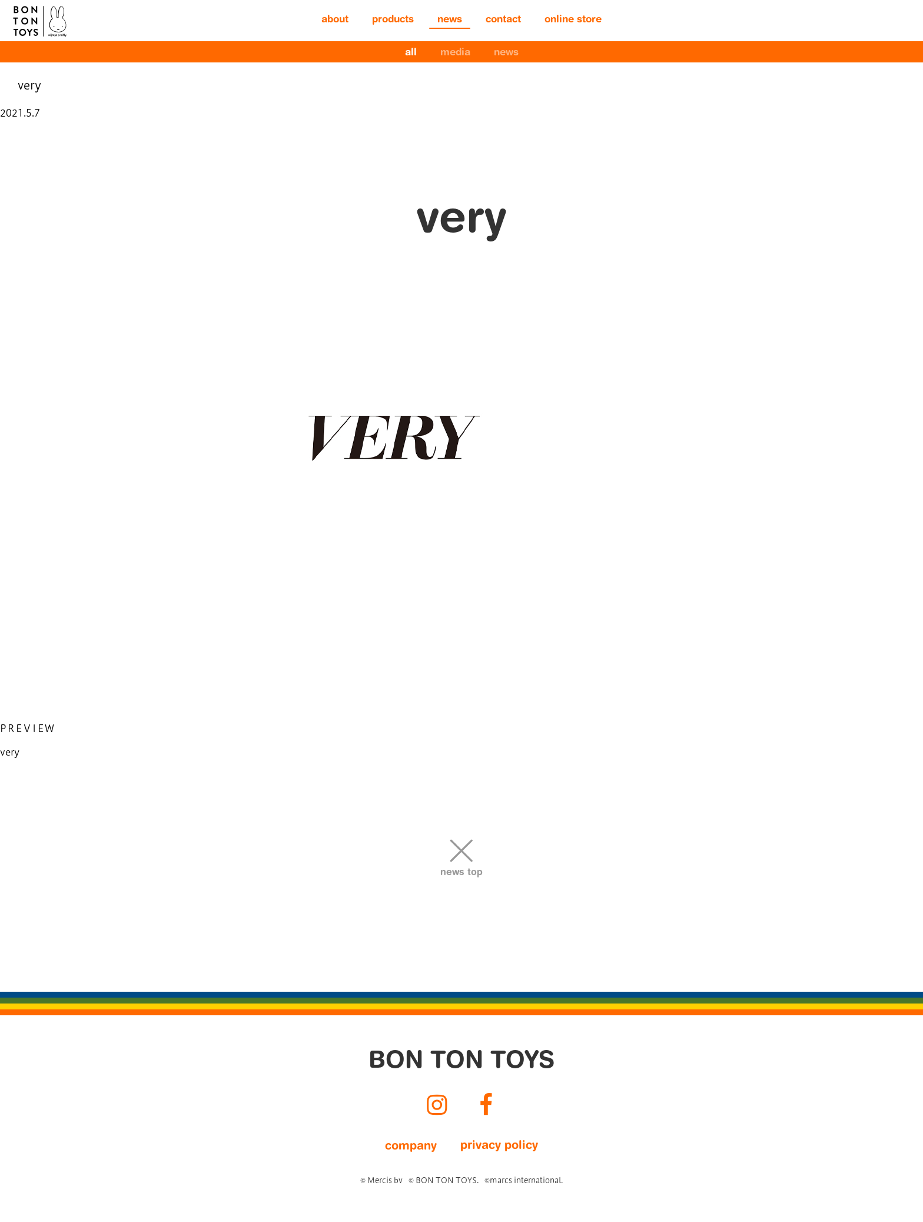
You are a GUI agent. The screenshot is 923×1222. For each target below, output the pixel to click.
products (393, 20)
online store (573, 20)
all (411, 53)
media (455, 53)
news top (461, 872)
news (449, 20)
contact (503, 20)
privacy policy (499, 1146)
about (334, 20)
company (411, 1147)
